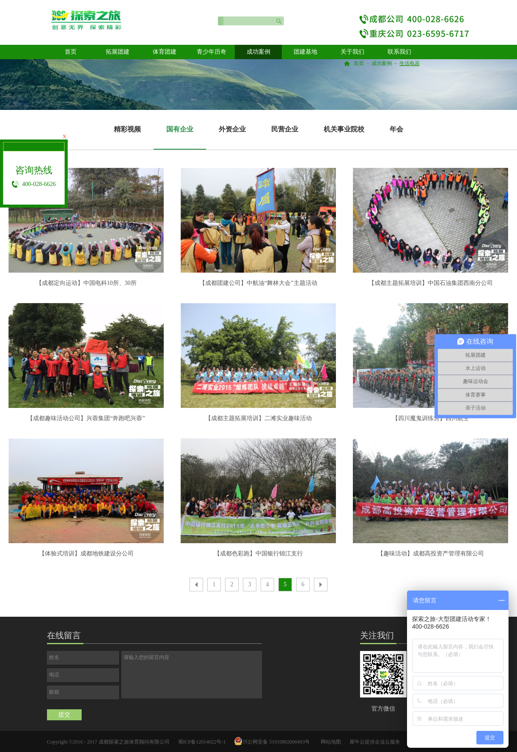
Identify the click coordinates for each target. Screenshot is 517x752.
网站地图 (329, 742)
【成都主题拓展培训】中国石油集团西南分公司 (430, 283)
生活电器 (409, 63)
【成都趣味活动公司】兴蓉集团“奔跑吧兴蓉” (86, 418)
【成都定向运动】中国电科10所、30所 (86, 283)
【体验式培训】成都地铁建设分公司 (86, 553)
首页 (71, 52)
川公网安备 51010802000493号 (276, 742)
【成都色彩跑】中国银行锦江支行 (258, 553)
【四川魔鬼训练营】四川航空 (430, 418)
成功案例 (381, 63)
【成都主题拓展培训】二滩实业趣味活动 (258, 418)
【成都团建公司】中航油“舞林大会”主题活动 (258, 283)
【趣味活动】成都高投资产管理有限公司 (430, 553)
